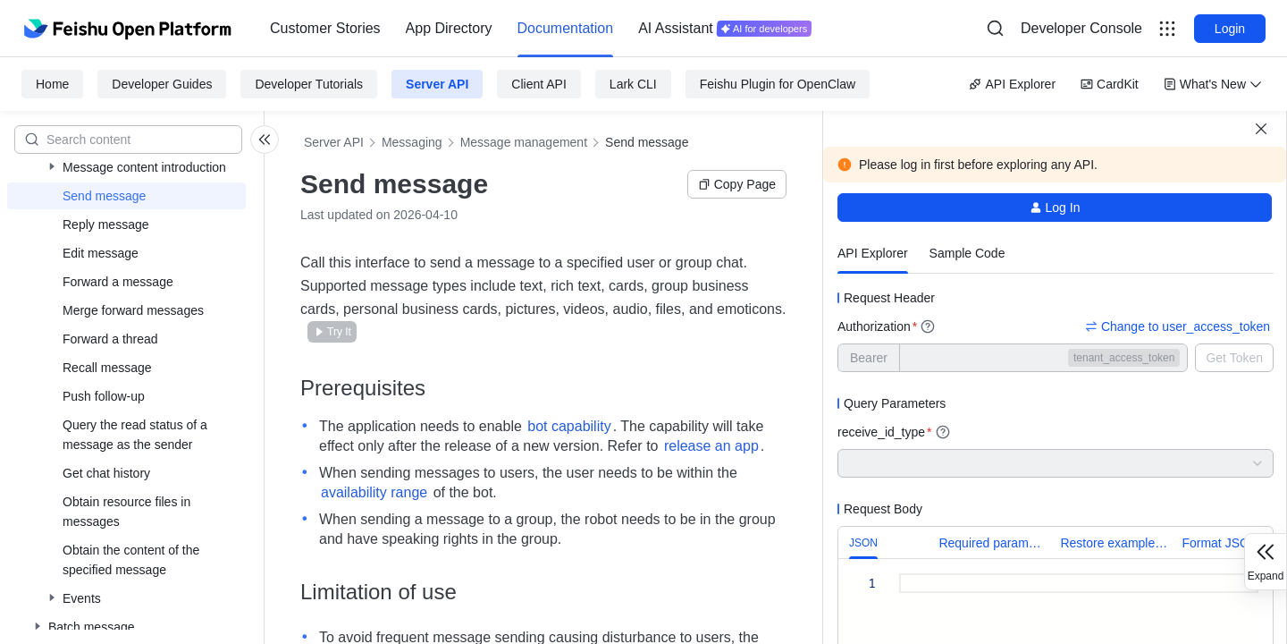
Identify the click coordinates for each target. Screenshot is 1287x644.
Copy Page (737, 184)
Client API (538, 84)
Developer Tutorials (309, 84)
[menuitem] (325, 28)
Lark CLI (633, 84)
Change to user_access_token (1177, 326)
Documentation (565, 28)
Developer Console (1081, 28)
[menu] (540, 28)
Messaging (412, 142)
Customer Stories (325, 28)
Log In (1055, 207)
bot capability (568, 426)
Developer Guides (162, 84)
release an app (711, 445)
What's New (1213, 84)
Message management (523, 142)
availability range (374, 492)
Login (1230, 28)
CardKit (1110, 84)
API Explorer (1012, 84)
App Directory (449, 28)
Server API (437, 84)
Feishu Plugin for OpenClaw (777, 84)
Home (52, 84)
